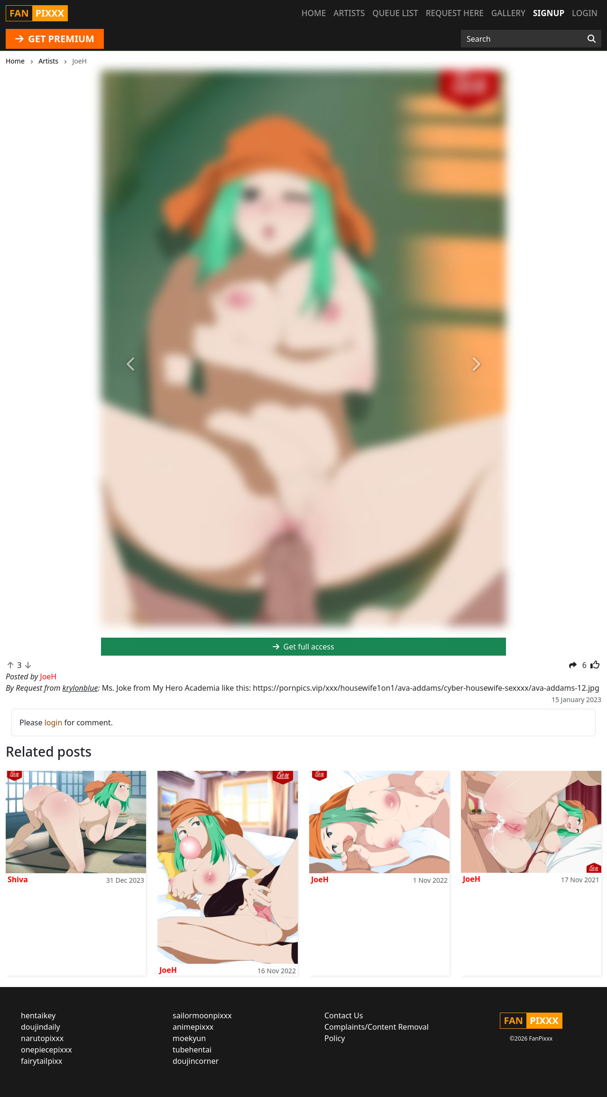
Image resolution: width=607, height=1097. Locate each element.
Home (314, 13)
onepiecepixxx (46, 1049)
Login (585, 13)
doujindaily (40, 1027)
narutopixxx (42, 1038)
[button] (131, 364)
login (54, 722)
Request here (455, 13)
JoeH (168, 970)
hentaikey (38, 1015)
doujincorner (196, 1061)
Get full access (303, 646)
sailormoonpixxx (202, 1015)
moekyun (189, 1038)
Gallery (508, 13)
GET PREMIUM (54, 38)
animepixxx (193, 1027)
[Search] (591, 39)
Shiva (18, 879)
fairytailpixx (41, 1061)
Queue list (395, 13)
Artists (349, 13)
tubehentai (192, 1049)
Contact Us (343, 1015)
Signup (548, 13)
